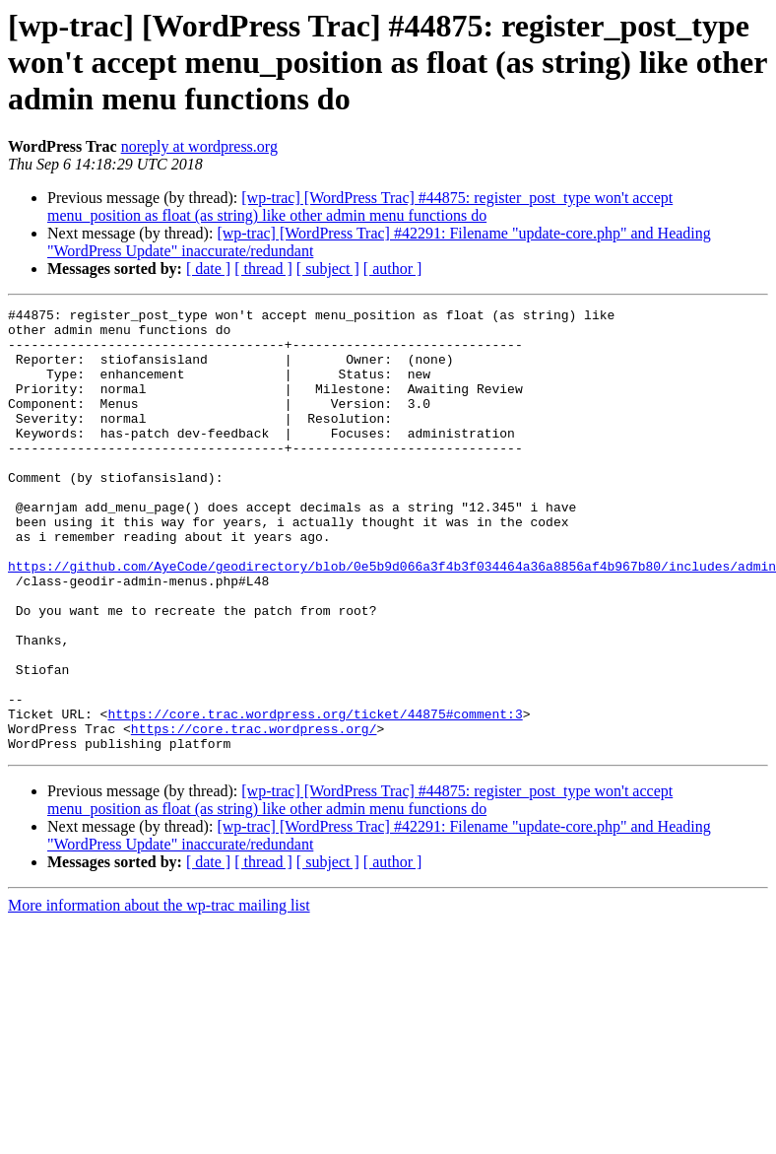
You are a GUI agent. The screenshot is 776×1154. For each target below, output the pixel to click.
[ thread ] (263, 268)
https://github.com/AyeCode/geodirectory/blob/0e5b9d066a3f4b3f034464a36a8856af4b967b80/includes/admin (392, 619)
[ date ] (208, 268)
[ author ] (392, 268)
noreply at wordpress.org (199, 146)
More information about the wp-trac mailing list (159, 993)
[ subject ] (327, 268)
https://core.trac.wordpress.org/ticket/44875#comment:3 (314, 796)
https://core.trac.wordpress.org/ (254, 814)
